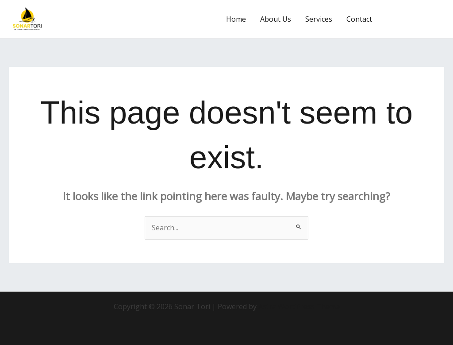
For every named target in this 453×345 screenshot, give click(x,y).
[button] (416, 19)
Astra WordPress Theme (299, 306)
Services (318, 19)
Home (236, 19)
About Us (275, 19)
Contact (359, 19)
